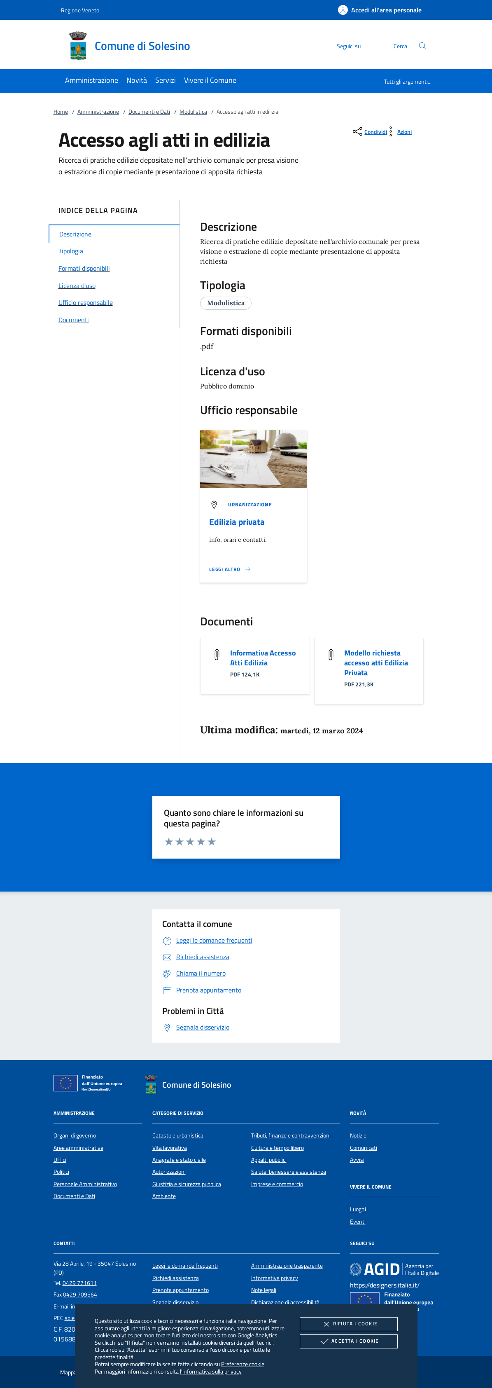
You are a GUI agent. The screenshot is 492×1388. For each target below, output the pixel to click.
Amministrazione (98, 111)
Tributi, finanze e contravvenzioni (291, 1135)
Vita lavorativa (169, 1147)
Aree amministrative (78, 1147)
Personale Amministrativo (85, 1184)
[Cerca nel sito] (422, 46)
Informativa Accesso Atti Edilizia (263, 657)
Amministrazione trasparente (287, 1265)
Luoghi (358, 1209)
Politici (61, 1171)
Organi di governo (75, 1135)
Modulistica (193, 111)
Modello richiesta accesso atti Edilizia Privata (376, 662)
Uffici (60, 1159)
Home (61, 111)
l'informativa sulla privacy (210, 1371)
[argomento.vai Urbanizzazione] (250, 504)
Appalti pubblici (269, 1159)
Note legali (263, 1289)
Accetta (348, 1341)
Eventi (358, 1221)
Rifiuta (349, 1324)
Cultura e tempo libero (277, 1147)
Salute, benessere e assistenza (288, 1171)
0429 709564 (80, 1294)
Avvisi (357, 1159)
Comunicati (363, 1147)
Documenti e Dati (149, 111)
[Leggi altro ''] (230, 569)
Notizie (358, 1135)
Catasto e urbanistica (177, 1135)
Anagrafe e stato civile (179, 1159)
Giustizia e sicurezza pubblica (186, 1184)
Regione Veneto (80, 10)
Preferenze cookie (242, 1364)
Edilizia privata (237, 521)
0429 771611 (80, 1282)
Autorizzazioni (169, 1171)
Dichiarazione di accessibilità (285, 1302)
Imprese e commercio (277, 1184)
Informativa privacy (274, 1278)
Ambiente (164, 1196)
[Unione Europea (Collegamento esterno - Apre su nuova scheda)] (90, 1084)
